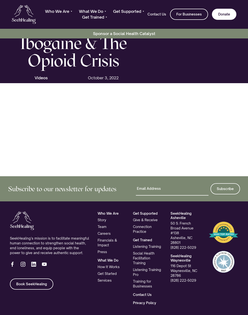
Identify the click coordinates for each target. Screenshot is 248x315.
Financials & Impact (107, 242)
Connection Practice (142, 229)
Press (102, 252)
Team (102, 227)
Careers (104, 233)
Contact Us (156, 14)
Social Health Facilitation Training (144, 258)
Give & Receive (145, 220)
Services (105, 280)
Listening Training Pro (147, 272)
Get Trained (142, 240)
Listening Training (147, 246)
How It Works (109, 267)
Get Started (107, 273)
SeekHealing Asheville (181, 215)
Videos (41, 77)
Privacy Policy (144, 303)
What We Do (108, 260)
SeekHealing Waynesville (181, 258)
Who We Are (108, 213)
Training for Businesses (142, 283)
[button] (58, 11)
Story (102, 220)
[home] (24, 14)
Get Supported (145, 213)
